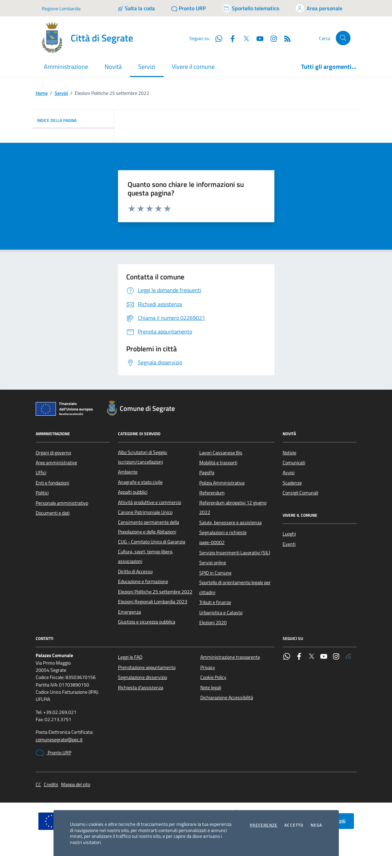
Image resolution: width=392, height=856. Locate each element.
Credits (51, 784)
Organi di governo (53, 452)
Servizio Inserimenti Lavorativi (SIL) (234, 552)
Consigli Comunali (300, 492)
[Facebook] (230, 38)
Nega (316, 825)
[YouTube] (257, 38)
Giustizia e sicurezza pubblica (146, 622)
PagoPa (206, 472)
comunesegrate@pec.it (59, 739)
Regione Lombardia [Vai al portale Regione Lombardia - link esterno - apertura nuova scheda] (61, 8)
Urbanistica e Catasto (220, 612)
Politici (42, 492)
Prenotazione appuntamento (147, 667)
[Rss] (285, 38)
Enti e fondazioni (52, 483)
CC (38, 784)
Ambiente (128, 472)
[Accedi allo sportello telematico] (250, 8)
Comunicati (294, 462)
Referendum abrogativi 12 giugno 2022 (232, 507)
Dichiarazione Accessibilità (226, 697)
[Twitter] (243, 38)
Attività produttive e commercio (149, 502)
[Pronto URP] (188, 8)
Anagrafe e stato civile (140, 482)
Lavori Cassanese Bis (220, 452)
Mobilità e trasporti (218, 462)
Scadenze (292, 483)
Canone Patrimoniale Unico (145, 512)
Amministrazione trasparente (230, 657)
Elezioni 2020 (213, 622)
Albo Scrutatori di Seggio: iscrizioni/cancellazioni (142, 457)
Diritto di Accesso (135, 571)
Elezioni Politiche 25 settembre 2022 (155, 591)
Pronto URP (53, 753)
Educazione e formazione (143, 581)
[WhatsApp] (216, 38)
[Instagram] (271, 38)
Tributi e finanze (215, 602)
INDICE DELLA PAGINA (72, 120)
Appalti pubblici (132, 492)
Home (42, 93)
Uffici (41, 472)
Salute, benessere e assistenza (230, 522)
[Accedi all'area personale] (319, 8)
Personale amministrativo (62, 503)
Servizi (61, 93)
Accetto (294, 825)
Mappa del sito (75, 784)
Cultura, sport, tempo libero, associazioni (145, 556)
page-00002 (212, 542)
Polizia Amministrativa (222, 483)
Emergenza (129, 612)
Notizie (289, 452)
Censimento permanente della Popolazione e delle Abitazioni (148, 527)
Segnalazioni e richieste (223, 532)
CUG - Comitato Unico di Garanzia (151, 541)
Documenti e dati (53, 513)
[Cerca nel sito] (343, 38)
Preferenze (263, 825)
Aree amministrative (56, 462)
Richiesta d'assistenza (140, 687)
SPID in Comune (215, 573)
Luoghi (289, 534)
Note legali (210, 687)
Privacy (207, 667)
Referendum (212, 492)
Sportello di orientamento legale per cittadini (235, 587)
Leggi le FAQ (130, 657)
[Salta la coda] (136, 8)
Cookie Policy (213, 677)
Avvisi (289, 472)
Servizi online (212, 562)
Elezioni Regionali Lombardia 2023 (152, 601)
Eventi (289, 544)
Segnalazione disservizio (142, 677)
